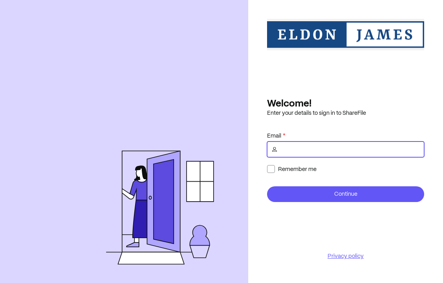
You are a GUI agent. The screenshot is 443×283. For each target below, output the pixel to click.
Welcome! (289, 102)
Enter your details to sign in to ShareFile (316, 113)
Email (274, 135)
